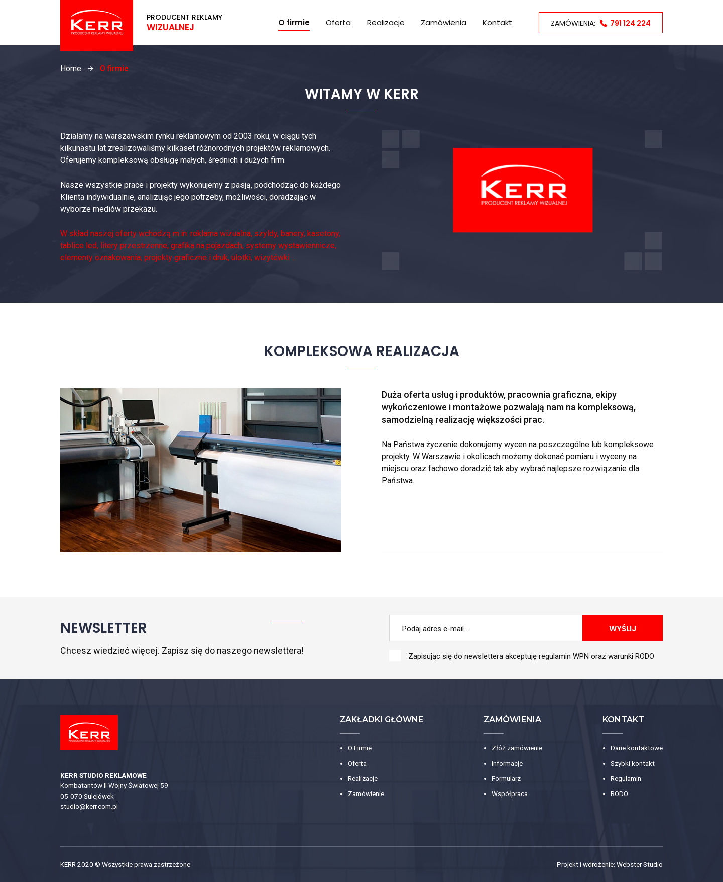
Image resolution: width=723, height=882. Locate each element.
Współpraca (510, 793)
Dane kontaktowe (637, 748)
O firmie (294, 22)
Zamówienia (443, 22)
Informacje (507, 763)
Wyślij (622, 628)
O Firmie (360, 748)
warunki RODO (631, 656)
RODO (619, 793)
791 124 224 (630, 23)
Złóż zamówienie (517, 748)
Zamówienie (366, 793)
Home (256, 23)
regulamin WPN (564, 656)
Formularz (506, 778)
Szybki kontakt (633, 763)
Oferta (338, 22)
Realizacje (386, 22)
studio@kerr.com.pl (89, 806)
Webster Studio (640, 864)
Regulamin (626, 778)
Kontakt (497, 22)
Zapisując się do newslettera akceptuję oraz (531, 656)
